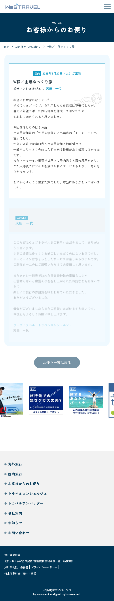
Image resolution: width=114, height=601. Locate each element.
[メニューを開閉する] (107, 6)
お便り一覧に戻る (57, 363)
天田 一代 (53, 88)
